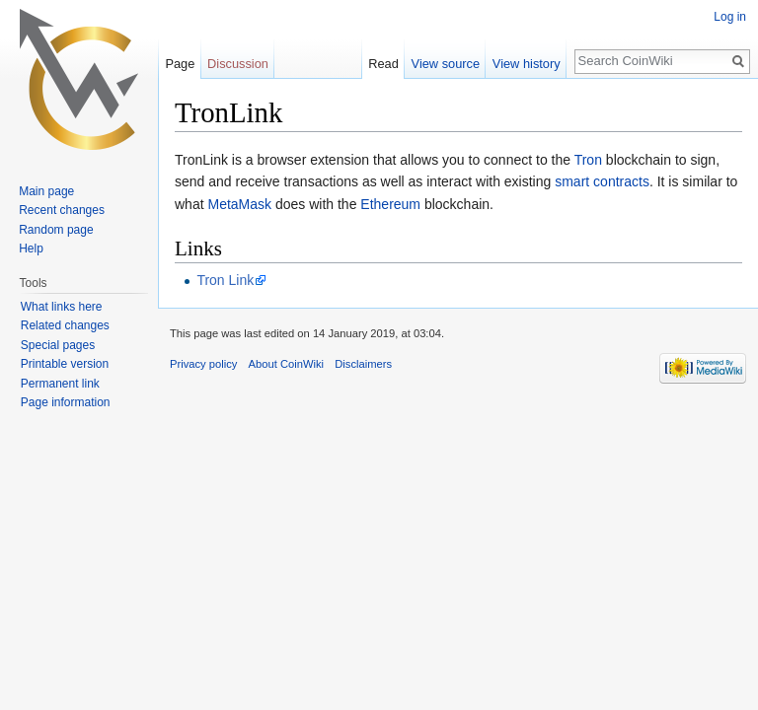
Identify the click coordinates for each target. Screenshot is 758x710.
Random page (56, 230)
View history (527, 63)
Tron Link (225, 280)
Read (383, 63)
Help (31, 248)
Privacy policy (203, 364)
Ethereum (390, 204)
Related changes (65, 325)
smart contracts (602, 181)
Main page (46, 191)
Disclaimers (363, 364)
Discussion (237, 63)
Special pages (58, 345)
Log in (730, 17)
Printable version (65, 364)
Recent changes (62, 210)
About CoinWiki (286, 364)
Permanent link (60, 383)
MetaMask (239, 204)
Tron (588, 160)
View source (446, 63)
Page (179, 63)
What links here (62, 307)
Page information (66, 402)
